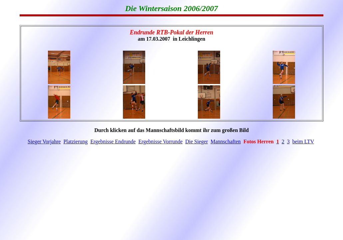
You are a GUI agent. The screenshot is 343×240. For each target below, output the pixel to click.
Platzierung (75, 141)
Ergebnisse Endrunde (113, 141)
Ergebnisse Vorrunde (160, 141)
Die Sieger (196, 141)
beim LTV (303, 141)
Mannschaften (225, 141)
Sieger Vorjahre (44, 141)
